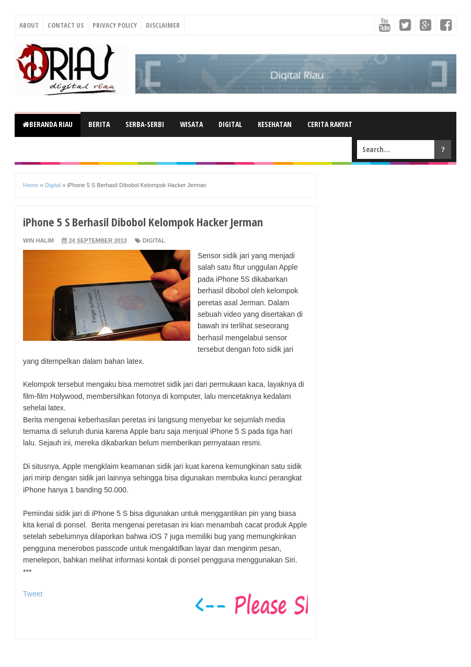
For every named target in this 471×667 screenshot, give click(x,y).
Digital (230, 124)
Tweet (32, 594)
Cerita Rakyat (329, 124)
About (29, 25)
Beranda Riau (47, 124)
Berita (99, 124)
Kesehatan (275, 124)
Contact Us (66, 25)
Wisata (191, 124)
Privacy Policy (115, 25)
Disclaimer (163, 25)
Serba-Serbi (144, 124)
